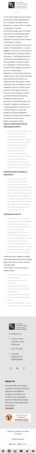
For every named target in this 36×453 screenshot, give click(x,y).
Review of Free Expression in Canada (17, 48)
